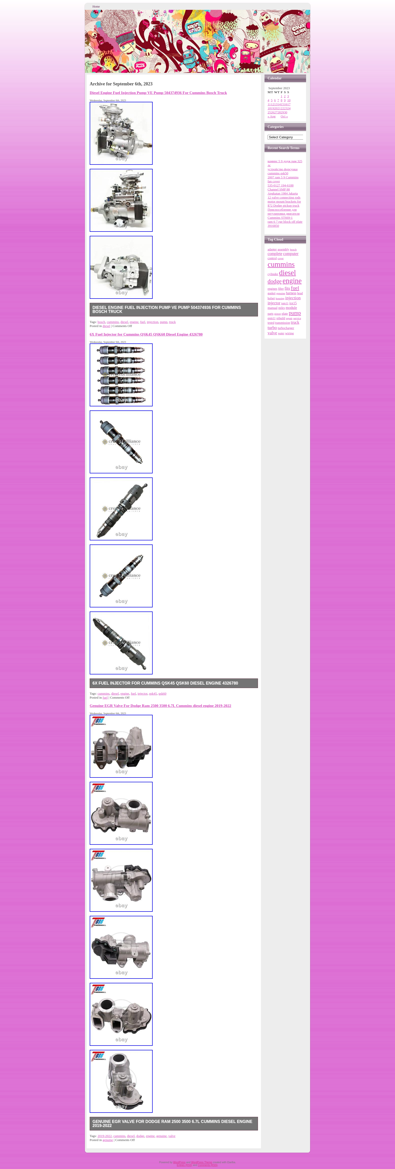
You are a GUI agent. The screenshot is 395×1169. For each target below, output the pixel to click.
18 (269, 108)
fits (287, 288)
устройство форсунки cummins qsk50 (283, 171)
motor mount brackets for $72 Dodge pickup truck (284, 203)
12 (272, 104)
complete (275, 253)
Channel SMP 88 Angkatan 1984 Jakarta (283, 191)
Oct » (284, 116)
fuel (142, 322)
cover (281, 258)
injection (152, 322)
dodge (140, 1136)
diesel (124, 322)
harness (291, 293)
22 (282, 108)
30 (285, 112)
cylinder (273, 274)
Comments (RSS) (207, 1165)
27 (275, 112)
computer (291, 253)
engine (134, 322)
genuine (161, 1136)
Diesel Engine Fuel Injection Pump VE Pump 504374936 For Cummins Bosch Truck (158, 92)
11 (269, 104)
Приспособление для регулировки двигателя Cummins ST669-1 (284, 213)
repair (289, 318)
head (300, 293)
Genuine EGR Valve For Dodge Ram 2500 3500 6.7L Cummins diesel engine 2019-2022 (160, 705)
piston (277, 313)
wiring (289, 333)
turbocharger (286, 328)
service (297, 318)
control (272, 258)
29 (282, 112)
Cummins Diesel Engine (207, 38)
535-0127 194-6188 (280, 185)
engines (272, 288)
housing (280, 298)
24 (288, 108)
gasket (271, 293)
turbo (272, 327)
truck (172, 322)
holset (271, 298)
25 (269, 112)
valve (171, 1136)
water (281, 333)
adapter (272, 249)
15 (282, 104)
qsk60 (162, 693)
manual (272, 308)
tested (271, 322)
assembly (283, 249)
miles (281, 308)
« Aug (271, 116)
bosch (101, 322)
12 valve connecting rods (284, 197)
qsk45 (153, 693)
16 (285, 104)
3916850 (273, 226)
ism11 (284, 303)
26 (272, 112)
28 (279, 112)
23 (285, 108)
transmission (282, 322)
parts (270, 313)
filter (281, 288)
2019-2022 (104, 1136)
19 (272, 108)
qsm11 (272, 318)
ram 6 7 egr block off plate (285, 221)
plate (285, 313)
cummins (113, 322)
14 (279, 104)
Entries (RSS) (184, 1165)
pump (164, 322)
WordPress (179, 1162)
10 (288, 100)
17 (288, 104)
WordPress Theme (201, 1162)
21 (279, 108)
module (291, 308)
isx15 (293, 303)
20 (275, 108)
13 (275, 104)
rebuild (280, 318)
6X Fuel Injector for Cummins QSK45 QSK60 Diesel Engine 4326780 (146, 334)
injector (142, 693)
